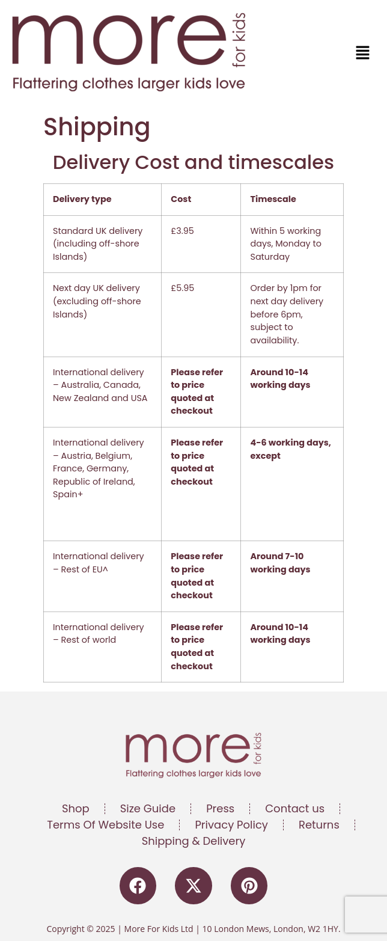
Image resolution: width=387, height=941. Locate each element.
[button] (285, 53)
